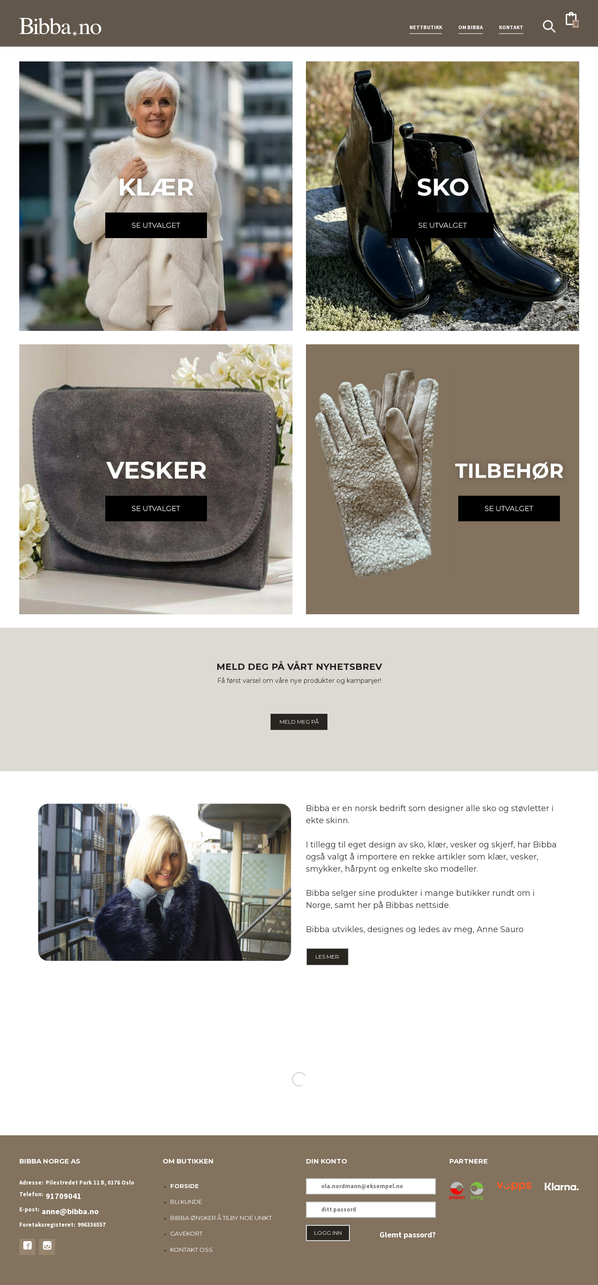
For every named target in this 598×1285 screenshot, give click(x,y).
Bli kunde (186, 1201)
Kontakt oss (191, 1249)
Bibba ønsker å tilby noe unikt (221, 1217)
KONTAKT (511, 21)
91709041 (64, 1196)
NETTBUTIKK (425, 21)
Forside (184, 1185)
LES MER (327, 956)
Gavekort (186, 1233)
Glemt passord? (407, 1234)
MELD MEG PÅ (299, 721)
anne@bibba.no (70, 1211)
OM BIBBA (470, 21)
